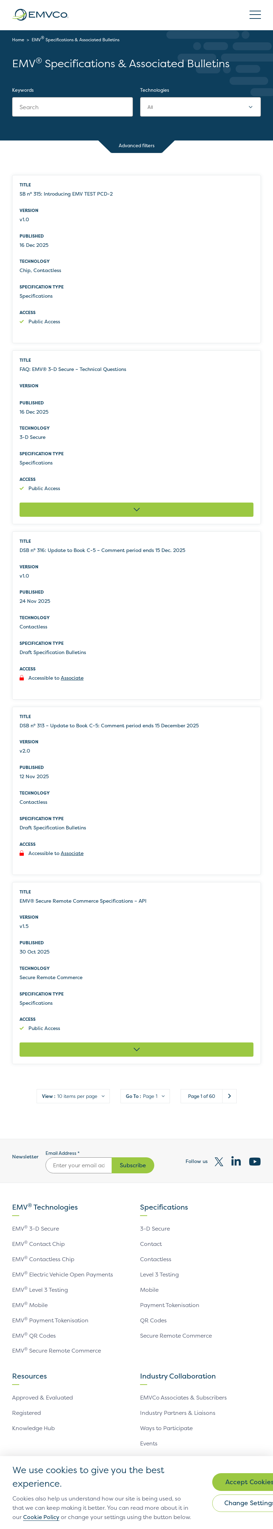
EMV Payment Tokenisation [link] (50, 1320)
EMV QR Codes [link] (34, 1335)
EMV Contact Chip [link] (38, 1245)
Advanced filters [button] (137, 146)
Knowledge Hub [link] (34, 1426)
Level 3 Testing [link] (160, 1275)
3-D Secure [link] (155, 1231)
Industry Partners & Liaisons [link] (178, 1412)
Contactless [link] (156, 1260)
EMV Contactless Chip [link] (43, 1260)
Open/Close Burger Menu (255, 15)
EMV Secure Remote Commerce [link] (58, 1350)
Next (229, 1098)
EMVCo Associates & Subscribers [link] (184, 1397)
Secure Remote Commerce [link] (177, 1335)
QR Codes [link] (153, 1320)
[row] (136, 259)
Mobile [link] (149, 1290)
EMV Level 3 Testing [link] (40, 1290)
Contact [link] (151, 1245)
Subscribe (133, 1167)
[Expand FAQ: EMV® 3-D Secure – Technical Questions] (136, 510)
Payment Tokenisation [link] (170, 1305)
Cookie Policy (100, 1508)
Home (18, 40)
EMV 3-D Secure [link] (36, 1231)
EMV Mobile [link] (30, 1305)
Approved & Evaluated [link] (43, 1397)
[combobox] (200, 107)
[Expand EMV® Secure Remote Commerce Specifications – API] (136, 1052)
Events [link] (149, 1441)
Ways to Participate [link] (166, 1426)
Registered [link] (27, 1412)
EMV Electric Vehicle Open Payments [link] (64, 1275)
